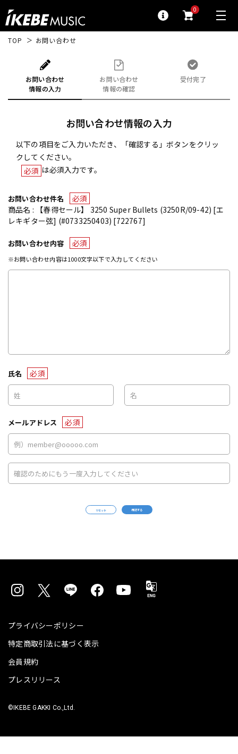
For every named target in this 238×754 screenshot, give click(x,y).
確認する (166, 518)
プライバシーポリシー (46, 643)
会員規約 (23, 679)
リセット (72, 518)
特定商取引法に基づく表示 (53, 661)
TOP (15, 40)
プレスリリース (34, 697)
